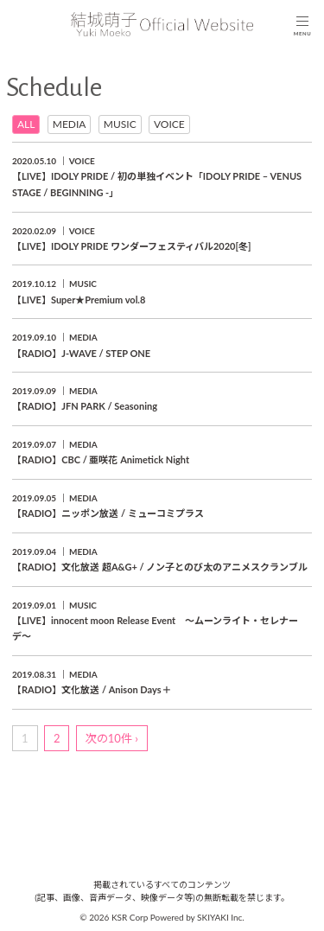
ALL (26, 124)
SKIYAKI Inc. (221, 917)
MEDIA (69, 124)
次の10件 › (112, 738)
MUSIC (120, 124)
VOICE (169, 124)
